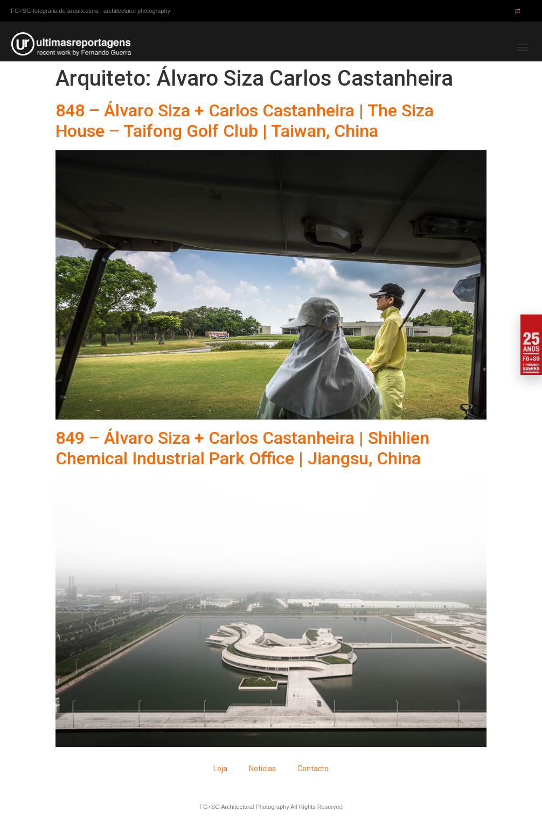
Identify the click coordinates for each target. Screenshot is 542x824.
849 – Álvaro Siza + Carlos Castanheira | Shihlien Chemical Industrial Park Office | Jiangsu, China (242, 448)
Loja (220, 768)
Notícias (262, 768)
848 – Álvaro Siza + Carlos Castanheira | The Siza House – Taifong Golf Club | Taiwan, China (244, 120)
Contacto (313, 768)
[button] (522, 47)
